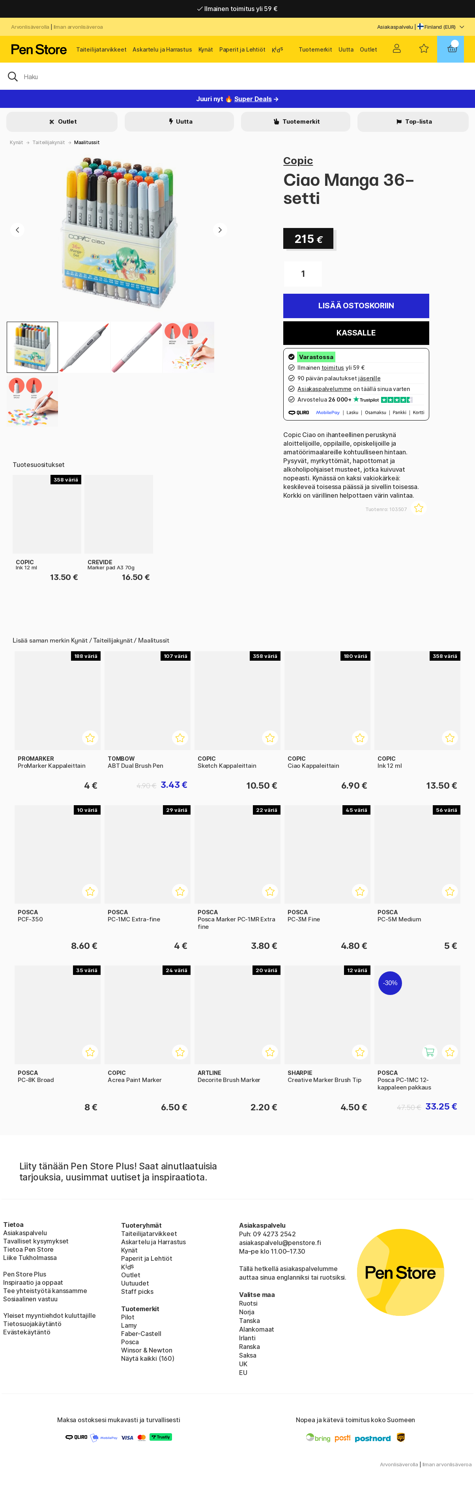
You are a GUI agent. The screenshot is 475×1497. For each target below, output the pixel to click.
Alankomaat (256, 1329)
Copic (298, 160)
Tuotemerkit (315, 49)
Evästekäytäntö (26, 1332)
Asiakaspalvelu (395, 27)
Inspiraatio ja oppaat (33, 1282)
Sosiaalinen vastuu (30, 1299)
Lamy (129, 1325)
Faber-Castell (141, 1334)
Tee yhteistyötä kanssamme (45, 1291)
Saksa (247, 1355)
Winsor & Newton (146, 1350)
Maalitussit (87, 142)
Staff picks (137, 1291)
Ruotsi (248, 1303)
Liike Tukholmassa (30, 1258)
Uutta (345, 49)
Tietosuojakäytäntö (32, 1324)
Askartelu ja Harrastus (162, 49)
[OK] (237, 76)
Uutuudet (135, 1283)
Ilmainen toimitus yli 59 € (237, 9)
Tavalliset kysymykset (36, 1241)
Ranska (249, 1347)
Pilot (128, 1317)
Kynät (205, 49)
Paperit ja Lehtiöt (242, 49)
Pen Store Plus (24, 1274)
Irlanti (247, 1338)
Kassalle (356, 332)
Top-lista (418, 121)
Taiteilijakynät (48, 142)
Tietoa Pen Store (28, 1249)
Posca (130, 1342)
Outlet (368, 49)
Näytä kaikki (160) (147, 1358)
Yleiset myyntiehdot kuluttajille (49, 1315)
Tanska (249, 1321)
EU (243, 1373)
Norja (246, 1312)
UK (243, 1364)
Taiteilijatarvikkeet (101, 49)
